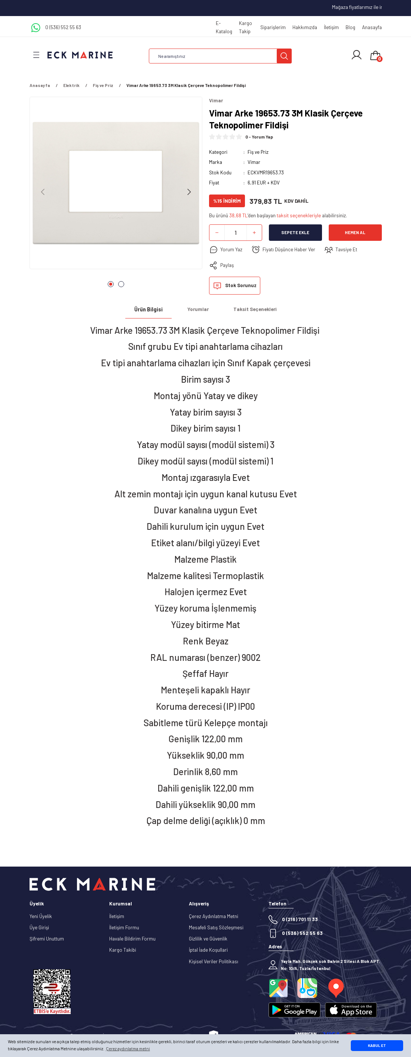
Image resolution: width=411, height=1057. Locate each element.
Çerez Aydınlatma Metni (213, 916)
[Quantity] (235, 232)
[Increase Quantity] (254, 232)
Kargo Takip (245, 27)
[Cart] (375, 56)
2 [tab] (121, 284)
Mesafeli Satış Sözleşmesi (216, 927)
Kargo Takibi (122, 950)
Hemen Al (355, 232)
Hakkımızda (304, 27)
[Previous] (43, 191)
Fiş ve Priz (258, 152)
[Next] (188, 191)
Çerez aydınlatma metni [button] (128, 1048)
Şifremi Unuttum (47, 939)
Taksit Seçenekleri (255, 309)
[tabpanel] (116, 185)
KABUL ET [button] (377, 1045)
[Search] (220, 56)
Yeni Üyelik (41, 916)
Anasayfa (372, 27)
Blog (350, 27)
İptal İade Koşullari (208, 950)
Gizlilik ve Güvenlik (208, 939)
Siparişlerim (273, 27)
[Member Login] (356, 55)
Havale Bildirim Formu (132, 939)
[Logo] (80, 54)
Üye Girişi (39, 927)
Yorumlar (198, 309)
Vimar (254, 162)
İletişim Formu (124, 927)
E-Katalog (224, 27)
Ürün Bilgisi (148, 309)
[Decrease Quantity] (216, 232)
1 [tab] (111, 284)
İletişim (331, 27)
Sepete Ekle (295, 232)
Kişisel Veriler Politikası (213, 961)
